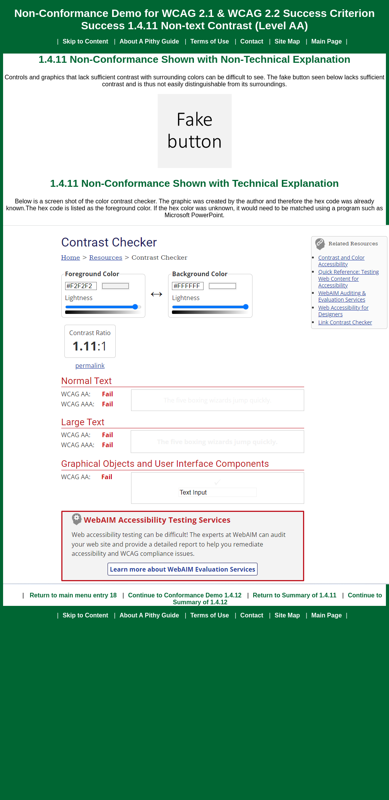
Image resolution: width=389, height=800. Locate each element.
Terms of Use (209, 41)
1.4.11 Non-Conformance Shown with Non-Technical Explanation (194, 59)
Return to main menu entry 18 (72, 595)
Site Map (287, 41)
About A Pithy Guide (149, 41)
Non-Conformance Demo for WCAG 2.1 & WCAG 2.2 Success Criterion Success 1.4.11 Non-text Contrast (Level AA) (194, 19)
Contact (251, 41)
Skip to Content (85, 41)
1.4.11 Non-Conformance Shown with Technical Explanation (194, 183)
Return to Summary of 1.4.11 (295, 595)
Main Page (326, 41)
